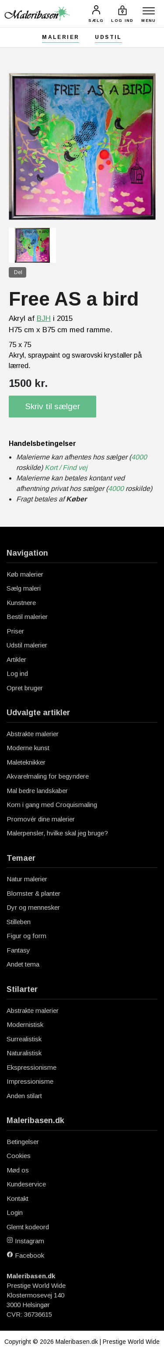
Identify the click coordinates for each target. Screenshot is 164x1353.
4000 (139, 457)
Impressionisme (30, 1081)
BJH (44, 318)
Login (15, 1212)
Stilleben (19, 921)
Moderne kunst (28, 747)
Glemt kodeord (28, 1227)
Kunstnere (21, 602)
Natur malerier (27, 879)
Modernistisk (25, 1024)
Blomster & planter (33, 893)
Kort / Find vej (66, 467)
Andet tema (23, 964)
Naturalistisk (24, 1053)
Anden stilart (24, 1095)
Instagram (25, 1241)
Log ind (17, 673)
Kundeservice (26, 1184)
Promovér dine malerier (41, 819)
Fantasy (18, 950)
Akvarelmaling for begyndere (48, 776)
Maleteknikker (26, 762)
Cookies (19, 1155)
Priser (15, 631)
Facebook (25, 1255)
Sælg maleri (24, 588)
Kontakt (17, 1198)
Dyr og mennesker (33, 907)
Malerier (60, 37)
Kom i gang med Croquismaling (52, 804)
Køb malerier (25, 574)
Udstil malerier (27, 645)
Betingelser (23, 1141)
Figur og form (26, 935)
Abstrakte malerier (33, 733)
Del (18, 272)
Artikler (16, 659)
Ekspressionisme (31, 1067)
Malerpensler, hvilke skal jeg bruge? (57, 833)
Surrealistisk (24, 1039)
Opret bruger (25, 688)
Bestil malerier (27, 616)
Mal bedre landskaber (37, 790)
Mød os (18, 1170)
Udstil (108, 37)
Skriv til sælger (52, 406)
